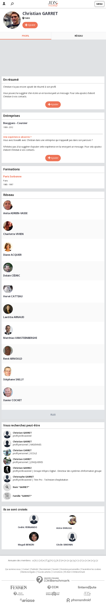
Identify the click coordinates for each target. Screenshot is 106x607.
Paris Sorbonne (12, 176)
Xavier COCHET (12, 400)
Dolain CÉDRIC (11, 275)
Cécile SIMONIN (64, 544)
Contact (26, 569)
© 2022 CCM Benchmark (74, 572)
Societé (55, 569)
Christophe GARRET (23, 476)
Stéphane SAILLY (13, 379)
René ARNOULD (12, 358)
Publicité (34, 569)
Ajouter (31, 24)
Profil (25, 35)
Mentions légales (28, 572)
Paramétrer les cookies (91, 569)
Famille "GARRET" (22, 495)
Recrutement (45, 569)
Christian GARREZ (22, 467)
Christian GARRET (22, 432)
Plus (53, 414)
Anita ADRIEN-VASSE (15, 213)
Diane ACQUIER (12, 255)
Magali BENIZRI (26, 544)
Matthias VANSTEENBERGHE (20, 338)
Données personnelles (70, 569)
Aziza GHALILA (64, 527)
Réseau (79, 35)
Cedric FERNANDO (27, 527)
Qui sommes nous (13, 569)
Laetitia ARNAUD (13, 317)
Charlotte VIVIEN (13, 234)
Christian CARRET (22, 450)
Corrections (57, 572)
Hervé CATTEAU (13, 296)
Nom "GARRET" (21, 487)
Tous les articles (44, 572)
